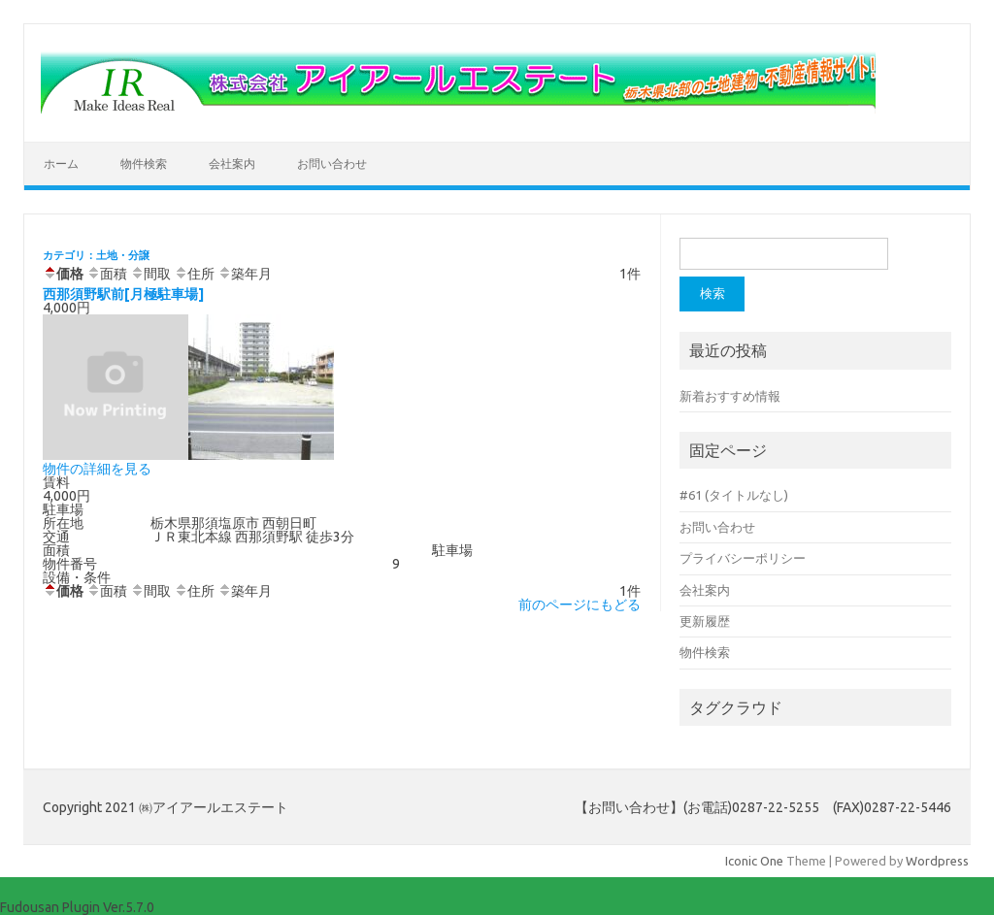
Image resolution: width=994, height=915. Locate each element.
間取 (150, 273)
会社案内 (232, 163)
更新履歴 (704, 621)
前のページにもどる (579, 604)
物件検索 (143, 163)
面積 (106, 273)
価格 (63, 273)
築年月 (244, 273)
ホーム (61, 163)
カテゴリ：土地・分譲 (96, 255)
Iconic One (754, 860)
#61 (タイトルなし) (733, 495)
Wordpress (937, 860)
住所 (194, 273)
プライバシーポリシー (742, 558)
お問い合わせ (332, 163)
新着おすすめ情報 (729, 396)
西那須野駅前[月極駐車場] (123, 294)
